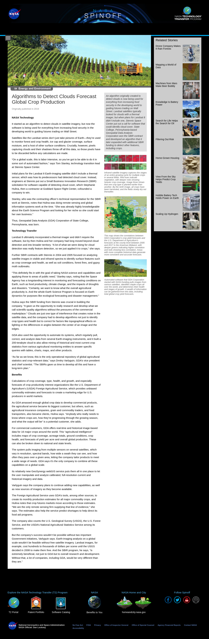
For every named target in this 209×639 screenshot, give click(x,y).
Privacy (97, 625)
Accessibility (78, 628)
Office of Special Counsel (143, 625)
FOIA (88, 625)
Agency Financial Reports (169, 625)
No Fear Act (78, 625)
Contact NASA (190, 625)
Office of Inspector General (116, 625)
